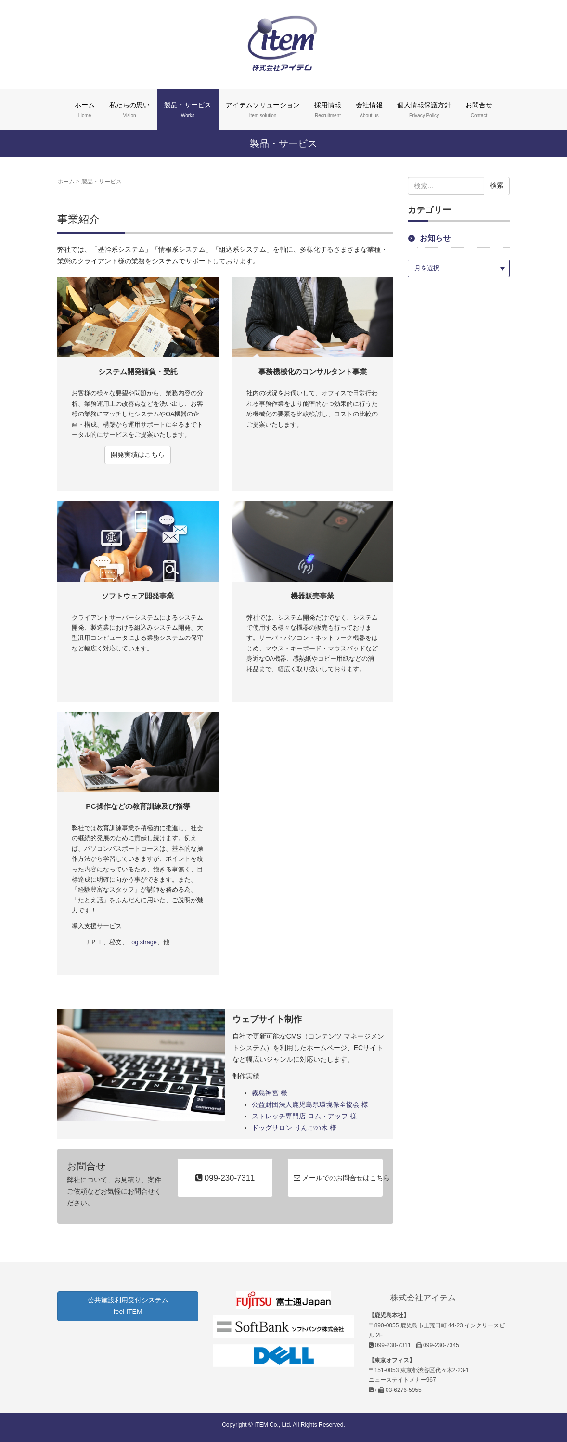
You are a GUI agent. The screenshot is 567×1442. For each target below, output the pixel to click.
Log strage (142, 942)
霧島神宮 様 (269, 1093)
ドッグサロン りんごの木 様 (294, 1127)
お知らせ (435, 238)
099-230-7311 (225, 1177)
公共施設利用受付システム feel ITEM (128, 1305)
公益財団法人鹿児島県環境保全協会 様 (310, 1104)
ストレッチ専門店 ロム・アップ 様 (304, 1116)
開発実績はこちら (138, 454)
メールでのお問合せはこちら (338, 1178)
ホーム (66, 181)
